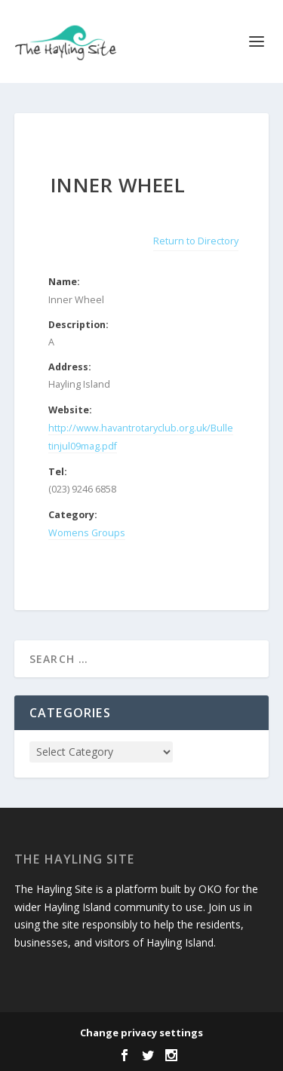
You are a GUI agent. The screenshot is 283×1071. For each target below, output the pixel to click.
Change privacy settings (141, 1032)
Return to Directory (195, 241)
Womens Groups (86, 532)
